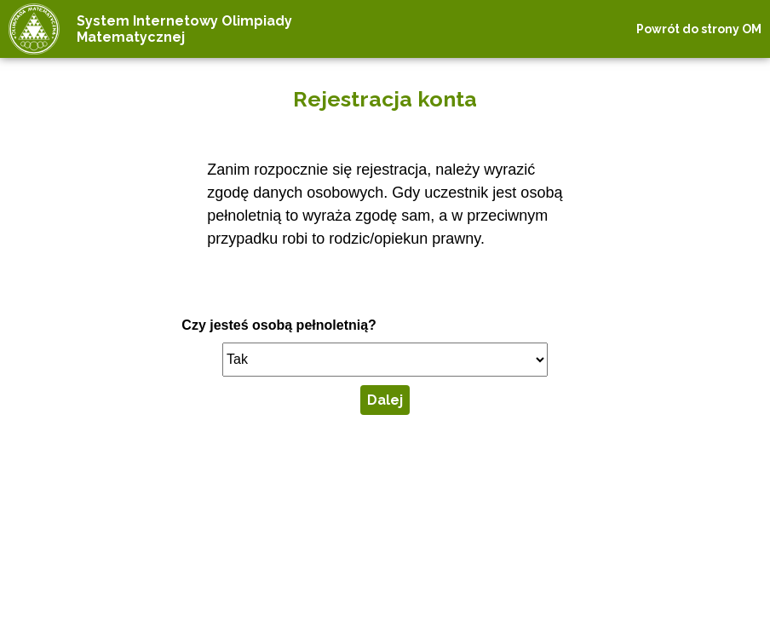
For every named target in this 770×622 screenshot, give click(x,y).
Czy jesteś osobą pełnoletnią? (278, 325)
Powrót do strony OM (698, 29)
